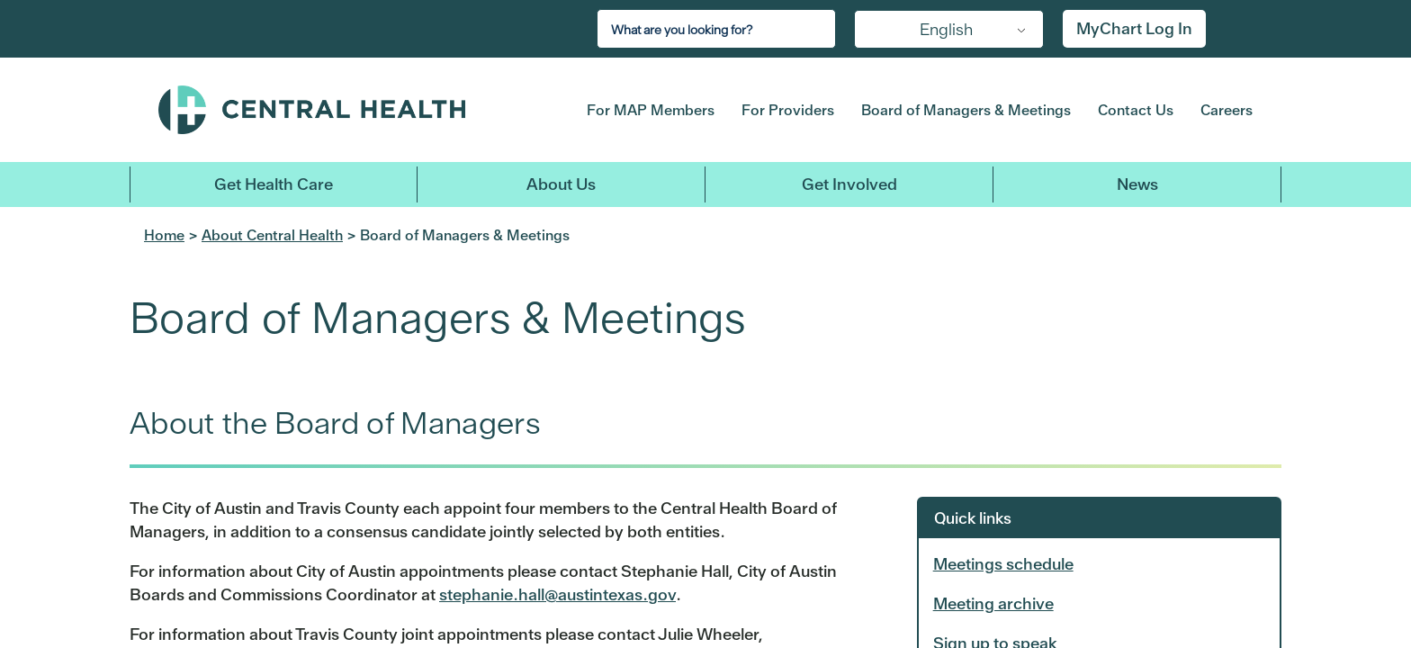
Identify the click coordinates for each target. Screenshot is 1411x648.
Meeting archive (993, 603)
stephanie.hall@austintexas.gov (557, 594)
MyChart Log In (1134, 28)
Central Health (344, 110)
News (1137, 184)
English (946, 29)
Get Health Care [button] (273, 184)
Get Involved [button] (849, 184)
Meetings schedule (1003, 564)
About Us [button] (561, 184)
